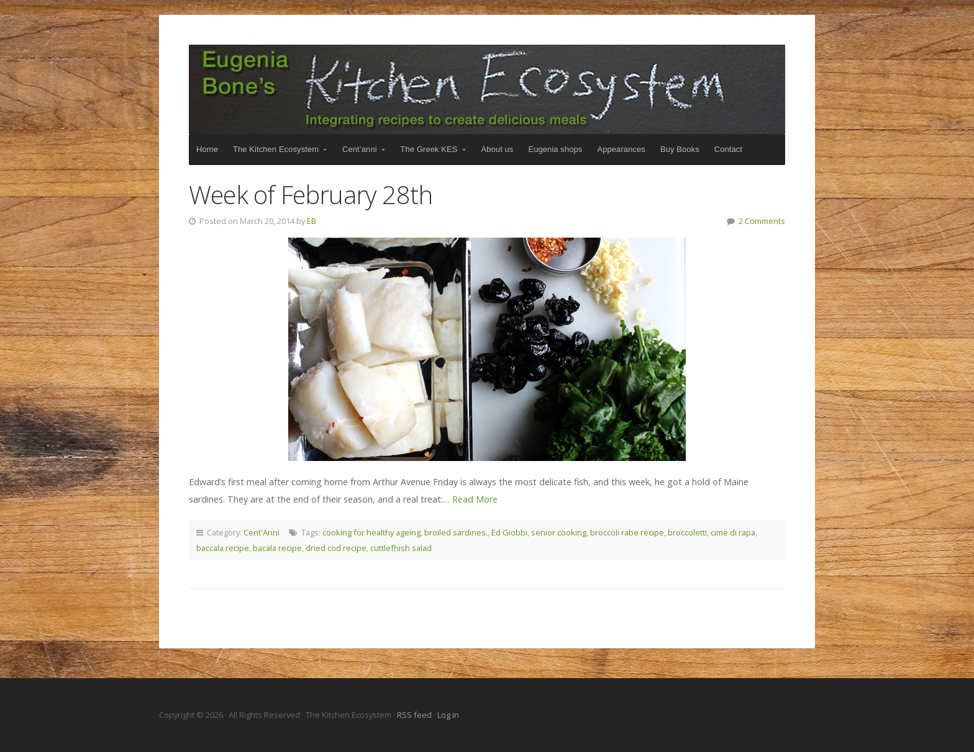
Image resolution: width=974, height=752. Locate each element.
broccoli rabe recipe (627, 532)
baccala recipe (222, 547)
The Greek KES (429, 149)
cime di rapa (733, 532)
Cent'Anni (262, 532)
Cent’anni (359, 149)
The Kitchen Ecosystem (487, 89)
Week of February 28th (310, 194)
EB (311, 220)
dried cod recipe (336, 547)
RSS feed (415, 714)
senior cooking (558, 532)
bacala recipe (277, 547)
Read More (475, 499)
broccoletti (687, 532)
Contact (728, 149)
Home (207, 149)
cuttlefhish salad (401, 547)
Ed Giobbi (509, 532)
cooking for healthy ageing (371, 532)
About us (497, 149)
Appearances (621, 149)
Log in (448, 714)
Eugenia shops (555, 149)
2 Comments (762, 220)
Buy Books (679, 149)
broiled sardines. (456, 532)
